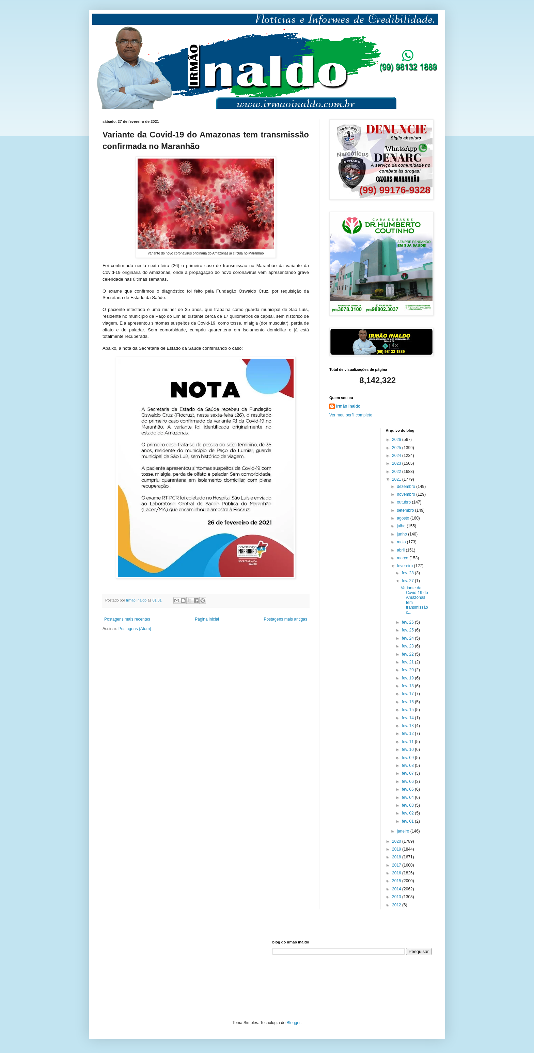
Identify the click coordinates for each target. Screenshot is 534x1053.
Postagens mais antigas (285, 619)
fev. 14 (408, 717)
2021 (397, 479)
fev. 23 (408, 646)
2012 (397, 905)
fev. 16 (408, 702)
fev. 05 (408, 789)
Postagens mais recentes (127, 619)
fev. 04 (408, 797)
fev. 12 (408, 733)
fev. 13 (408, 725)
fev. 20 (408, 670)
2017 (397, 865)
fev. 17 (408, 693)
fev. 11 (408, 741)
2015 (397, 880)
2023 (397, 463)
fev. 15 (408, 709)
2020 (397, 841)
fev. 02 (408, 813)
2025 (397, 447)
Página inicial (207, 619)
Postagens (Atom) (135, 628)
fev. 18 (408, 686)
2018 (397, 857)
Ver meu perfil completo (350, 415)
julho (402, 526)
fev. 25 (408, 630)
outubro (404, 502)
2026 (397, 439)
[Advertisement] (137, 974)
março (403, 558)
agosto (403, 518)
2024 (397, 455)
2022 (397, 471)
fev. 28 (408, 573)
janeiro (403, 831)
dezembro (406, 486)
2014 (397, 889)
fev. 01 (408, 821)
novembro (406, 494)
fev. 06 (408, 781)
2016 (397, 873)
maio (402, 542)
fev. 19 (408, 678)
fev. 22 (408, 654)
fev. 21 (408, 662)
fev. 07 (408, 773)
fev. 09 (408, 757)
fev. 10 (408, 749)
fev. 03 (408, 805)
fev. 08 (408, 765)
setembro (406, 510)
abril (401, 550)
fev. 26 (408, 622)
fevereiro (405, 565)
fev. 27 (408, 580)
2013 (397, 896)
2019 (397, 849)
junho (402, 534)
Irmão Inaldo (348, 406)
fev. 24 (408, 638)
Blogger (294, 1022)
